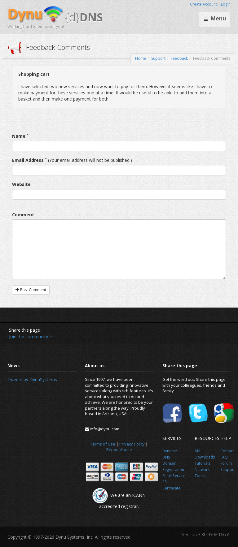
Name (18, 136)
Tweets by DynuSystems (32, 379)
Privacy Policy (132, 444)
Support (158, 58)
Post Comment (30, 289)
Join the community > (30, 336)
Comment (23, 215)
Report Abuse (119, 449)
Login (226, 4)
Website (21, 184)
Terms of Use (102, 444)
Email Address (28, 160)
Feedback (179, 58)
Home (140, 58)
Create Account (203, 4)
